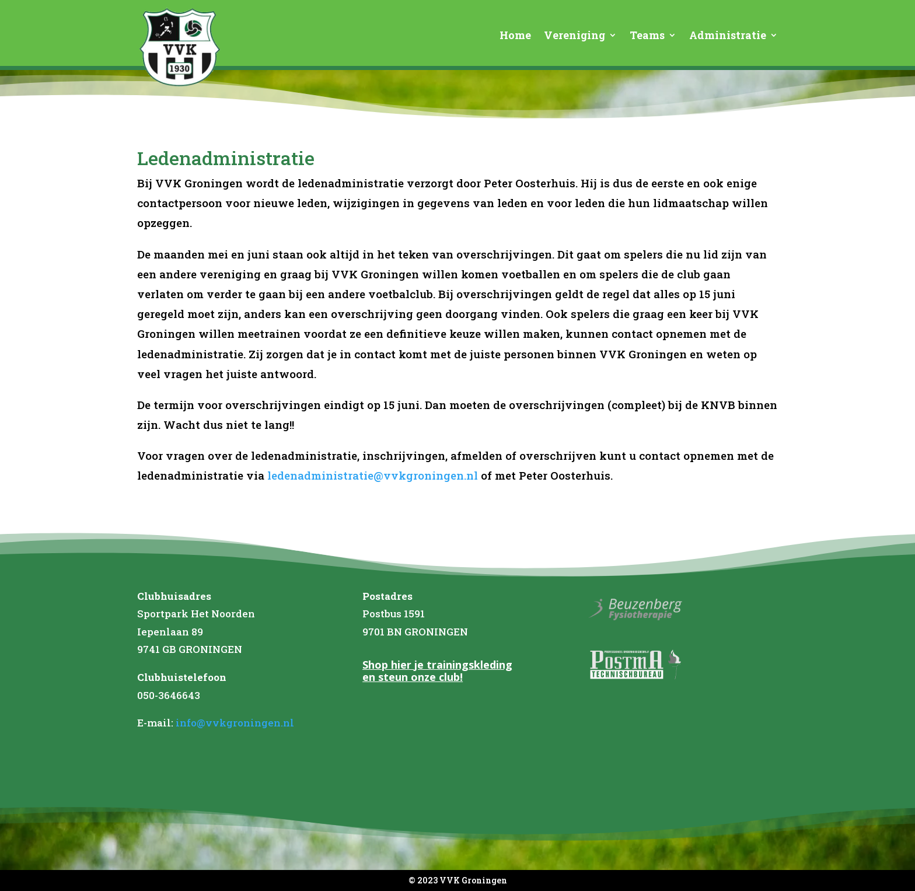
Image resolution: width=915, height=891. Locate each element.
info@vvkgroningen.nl (235, 722)
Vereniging (574, 36)
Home (515, 36)
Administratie (727, 36)
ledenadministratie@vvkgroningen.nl (371, 475)
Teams (647, 36)
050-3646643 (168, 695)
